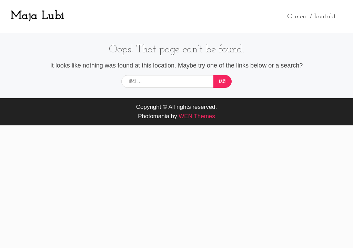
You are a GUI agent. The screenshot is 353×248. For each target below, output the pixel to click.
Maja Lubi (37, 16)
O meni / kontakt (311, 16)
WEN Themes (197, 116)
